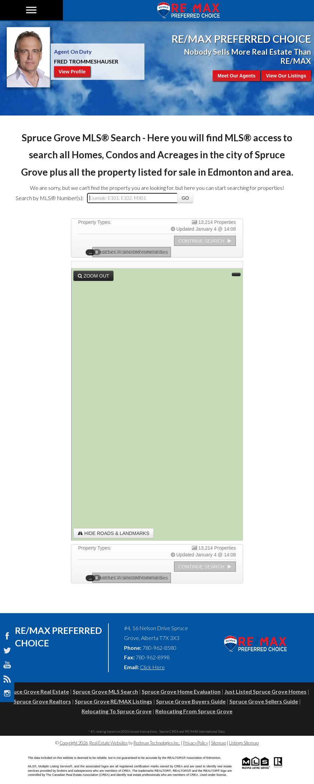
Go (185, 198)
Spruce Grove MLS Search (105, 691)
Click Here (152, 667)
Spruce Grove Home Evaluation (181, 691)
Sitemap (218, 743)
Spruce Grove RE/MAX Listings (113, 701)
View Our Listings (286, 75)
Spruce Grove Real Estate (37, 691)
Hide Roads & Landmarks (113, 533)
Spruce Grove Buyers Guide (191, 701)
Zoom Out (93, 276)
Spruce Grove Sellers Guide (263, 701)
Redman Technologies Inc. (157, 743)
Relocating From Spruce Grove (193, 711)
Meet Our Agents (236, 75)
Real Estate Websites (108, 743)
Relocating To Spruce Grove (117, 711)
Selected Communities (129, 252)
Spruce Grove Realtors (42, 701)
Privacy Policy (195, 743)
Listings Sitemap (244, 743)
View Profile (72, 71)
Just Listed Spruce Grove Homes (265, 691)
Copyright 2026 (73, 743)
